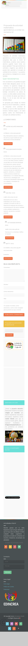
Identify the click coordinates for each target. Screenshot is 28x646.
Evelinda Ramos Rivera (14, 149)
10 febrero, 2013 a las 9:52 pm (12, 133)
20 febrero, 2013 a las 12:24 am (12, 156)
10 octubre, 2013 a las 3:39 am (12, 247)
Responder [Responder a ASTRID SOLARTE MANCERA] (8, 143)
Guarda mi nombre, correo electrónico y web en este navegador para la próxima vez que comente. (13, 307)
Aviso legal (7, 584)
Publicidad (6, 589)
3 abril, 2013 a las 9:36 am (12, 229)
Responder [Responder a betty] (8, 258)
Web (5, 298)
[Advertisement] (14, 15)
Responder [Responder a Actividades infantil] (9, 237)
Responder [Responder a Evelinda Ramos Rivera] (8, 187)
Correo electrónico (9, 291)
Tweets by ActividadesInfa (12, 495)
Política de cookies (9, 586)
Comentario (7, 267)
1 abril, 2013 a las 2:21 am (11, 197)
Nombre (6, 284)
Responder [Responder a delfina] (8, 217)
